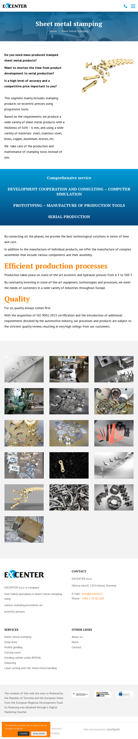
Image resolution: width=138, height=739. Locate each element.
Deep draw (10, 642)
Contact (76, 647)
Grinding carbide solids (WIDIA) (22, 657)
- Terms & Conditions (35, 733)
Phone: (88, 598)
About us (77, 637)
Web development (102, 729)
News (75, 642)
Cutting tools (12, 652)
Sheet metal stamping (17, 637)
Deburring (10, 663)
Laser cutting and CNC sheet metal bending (30, 668)
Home (53, 31)
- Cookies (54, 733)
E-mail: (87, 594)
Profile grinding (13, 647)
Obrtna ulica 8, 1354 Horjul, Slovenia (94, 585)
